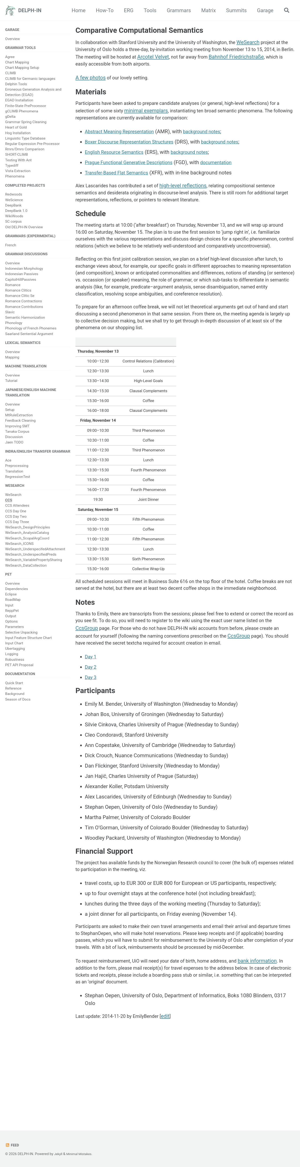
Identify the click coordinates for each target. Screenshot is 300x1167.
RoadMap (13, 608)
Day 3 (91, 739)
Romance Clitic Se (19, 299)
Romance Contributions (24, 310)
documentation (227, 170)
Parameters (14, 635)
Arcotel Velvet (203, 59)
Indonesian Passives (21, 278)
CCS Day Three (17, 529)
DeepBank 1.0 (16, 213)
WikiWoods (14, 218)
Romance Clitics (18, 294)
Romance (12, 288)
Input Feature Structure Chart (28, 646)
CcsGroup (116, 681)
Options (11, 630)
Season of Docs (17, 708)
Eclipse (11, 602)
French (10, 248)
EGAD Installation (19, 102)
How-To (103, 10)
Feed (12, 1145)
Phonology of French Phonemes (30, 332)
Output (10, 624)
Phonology (13, 327)
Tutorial (11, 386)
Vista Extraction (17, 172)
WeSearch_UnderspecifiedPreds (30, 562)
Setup (10, 416)
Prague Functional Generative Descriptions (133, 170)
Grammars (177, 10)
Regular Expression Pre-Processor (32, 145)
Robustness (14, 668)
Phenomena (15, 178)
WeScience (14, 202)
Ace (8, 467)
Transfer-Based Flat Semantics (120, 180)
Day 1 (91, 719)
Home (76, 10)
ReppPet (12, 619)
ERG (126, 10)
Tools (148, 10)
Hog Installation (18, 134)
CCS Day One (15, 518)
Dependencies (16, 597)
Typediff (11, 167)
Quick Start (14, 692)
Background (14, 703)
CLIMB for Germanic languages (30, 80)
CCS (8, 508)
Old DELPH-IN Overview (24, 229)
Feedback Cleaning (20, 427)
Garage (263, 10)
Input (9, 613)
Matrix (206, 10)
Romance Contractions (23, 305)
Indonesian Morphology (24, 272)
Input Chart (14, 651)
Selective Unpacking (21, 641)
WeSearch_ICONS (19, 551)
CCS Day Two (16, 524)
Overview (12, 39)
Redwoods (13, 196)
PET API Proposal (19, 673)
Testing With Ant (18, 161)
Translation (14, 478)
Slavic (10, 316)
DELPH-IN (29, 10)
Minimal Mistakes (81, 1154)
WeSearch (13, 502)
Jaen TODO (14, 448)
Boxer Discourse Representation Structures (134, 149)
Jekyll (58, 1154)
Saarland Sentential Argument (29, 337)
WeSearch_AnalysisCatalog (27, 540)
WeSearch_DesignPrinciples (27, 535)
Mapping (12, 362)
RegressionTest (17, 483)
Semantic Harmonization (25, 321)
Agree (10, 58)
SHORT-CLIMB (16, 156)
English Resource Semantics (117, 160)
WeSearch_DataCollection (26, 573)
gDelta (10, 118)
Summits (234, 10)
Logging (11, 662)
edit (174, 1097)
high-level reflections (192, 193)
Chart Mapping (17, 64)
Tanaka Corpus (17, 437)
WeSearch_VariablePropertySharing (33, 567)
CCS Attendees (17, 513)
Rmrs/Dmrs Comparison (24, 150)
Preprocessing (16, 472)
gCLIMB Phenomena (21, 113)
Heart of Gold (16, 129)
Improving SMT (17, 432)
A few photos (90, 81)
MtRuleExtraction (19, 421)
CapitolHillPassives (20, 283)
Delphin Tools (16, 85)
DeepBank (13, 207)
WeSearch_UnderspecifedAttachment (35, 556)
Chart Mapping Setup (22, 69)
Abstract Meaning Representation (123, 139)
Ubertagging (15, 657)
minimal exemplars (163, 117)
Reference (13, 697)
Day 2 (91, 729)
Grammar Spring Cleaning (25, 123)
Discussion (14, 443)
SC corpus (13, 224)
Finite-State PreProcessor (25, 107)
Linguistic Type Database (25, 140)
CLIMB (10, 74)
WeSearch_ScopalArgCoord (27, 545)
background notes (211, 139)
